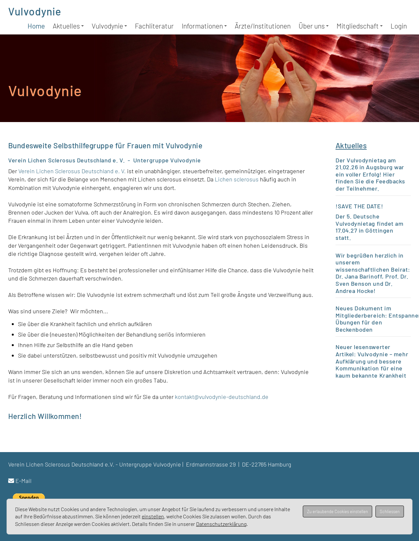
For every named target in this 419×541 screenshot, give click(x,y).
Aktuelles (68, 26)
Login (399, 26)
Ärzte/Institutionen (263, 26)
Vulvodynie (34, 11)
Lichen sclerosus (237, 179)
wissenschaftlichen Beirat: (373, 269)
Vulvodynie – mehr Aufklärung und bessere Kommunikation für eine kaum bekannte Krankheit (372, 364)
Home (36, 26)
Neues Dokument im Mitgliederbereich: (363, 311)
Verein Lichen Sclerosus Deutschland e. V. (72, 171)
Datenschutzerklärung (221, 524)
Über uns (314, 26)
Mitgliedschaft (360, 26)
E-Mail (23, 480)
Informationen (204, 26)
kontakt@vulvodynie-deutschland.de (221, 396)
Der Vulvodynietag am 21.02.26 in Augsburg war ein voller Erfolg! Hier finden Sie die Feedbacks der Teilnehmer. (370, 174)
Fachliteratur (154, 26)
